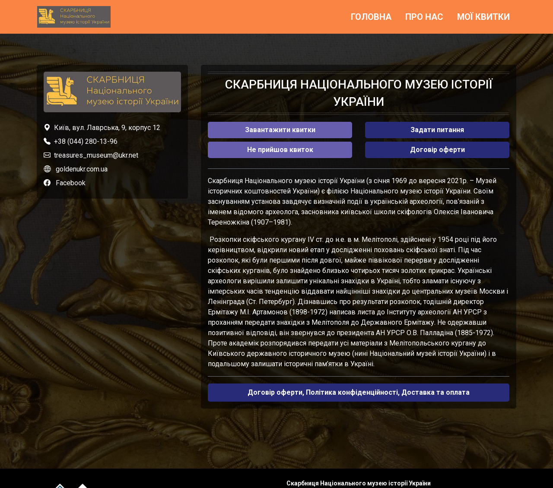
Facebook (71, 183)
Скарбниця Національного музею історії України (358, 483)
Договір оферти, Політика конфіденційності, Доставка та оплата (359, 392)
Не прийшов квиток (280, 150)
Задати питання (437, 130)
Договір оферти (437, 150)
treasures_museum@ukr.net (96, 155)
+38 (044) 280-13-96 (86, 141)
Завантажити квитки (280, 130)
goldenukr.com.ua (82, 169)
